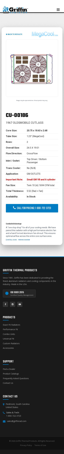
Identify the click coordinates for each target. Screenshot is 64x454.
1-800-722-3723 (13, 415)
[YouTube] (19, 304)
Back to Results (14, 34)
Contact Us (8, 383)
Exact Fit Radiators (11, 324)
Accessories (8, 348)
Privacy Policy (26, 445)
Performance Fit (10, 329)
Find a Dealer (9, 369)
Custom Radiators (11, 343)
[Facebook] (5, 304)
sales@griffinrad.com (16, 421)
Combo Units (9, 334)
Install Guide (11, 240)
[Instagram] (12, 304)
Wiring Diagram (24, 240)
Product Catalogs (11, 373)
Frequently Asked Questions (16, 378)
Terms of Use (40, 445)
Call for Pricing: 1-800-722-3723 (32, 208)
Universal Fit (8, 338)
